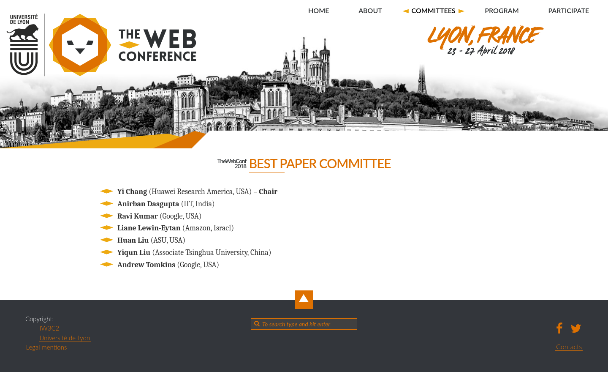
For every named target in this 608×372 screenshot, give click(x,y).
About (370, 10)
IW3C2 (50, 328)
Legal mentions (46, 347)
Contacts (569, 346)
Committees (433, 10)
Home (318, 10)
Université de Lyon (65, 338)
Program (501, 10)
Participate (568, 10)
